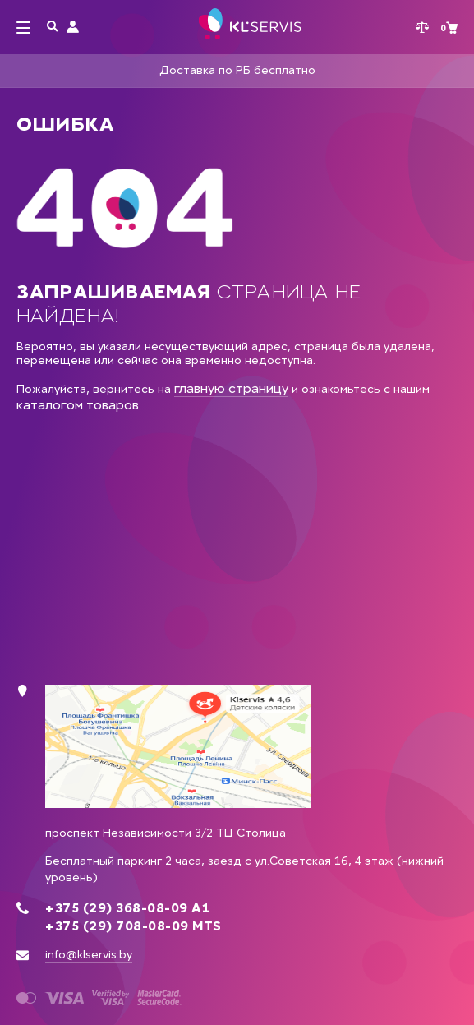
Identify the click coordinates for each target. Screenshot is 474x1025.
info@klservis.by (88, 955)
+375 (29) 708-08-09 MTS (133, 926)
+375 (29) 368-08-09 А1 (127, 908)
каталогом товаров (77, 404)
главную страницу (231, 388)
